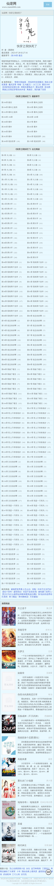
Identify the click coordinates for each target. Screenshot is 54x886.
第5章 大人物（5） (9, 165)
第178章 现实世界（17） (36, 583)
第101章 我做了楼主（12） (37, 394)
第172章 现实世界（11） (36, 569)
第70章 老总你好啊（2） (11, 321)
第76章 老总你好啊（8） (11, 335)
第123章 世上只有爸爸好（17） (39, 447)
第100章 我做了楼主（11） (12, 394)
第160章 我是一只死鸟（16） (38, 540)
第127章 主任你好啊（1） (37, 457)
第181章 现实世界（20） (36, 136)
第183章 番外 (32, 132)
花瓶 (34, 589)
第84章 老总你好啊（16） (12, 355)
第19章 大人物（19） (10, 199)
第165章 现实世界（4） (11, 554)
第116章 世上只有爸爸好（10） (14, 433)
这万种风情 (36, 869)
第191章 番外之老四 (35, 112)
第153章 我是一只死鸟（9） (12, 525)
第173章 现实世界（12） (11, 574)
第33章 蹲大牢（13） (35, 228)
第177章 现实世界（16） (11, 583)
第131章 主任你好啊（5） (37, 467)
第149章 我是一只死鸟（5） (12, 515)
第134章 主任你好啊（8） (12, 476)
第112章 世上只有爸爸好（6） (13, 423)
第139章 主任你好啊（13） (37, 486)
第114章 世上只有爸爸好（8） (13, 428)
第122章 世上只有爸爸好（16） (14, 447)
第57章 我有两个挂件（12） (38, 287)
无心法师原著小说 (17, 869)
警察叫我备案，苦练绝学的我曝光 (29, 82)
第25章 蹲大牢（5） (9, 214)
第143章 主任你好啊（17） (12, 501)
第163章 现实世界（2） (11, 549)
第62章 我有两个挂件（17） (12, 301)
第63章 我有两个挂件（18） (38, 301)
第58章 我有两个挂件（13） (12, 291)
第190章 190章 (7, 117)
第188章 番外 (7, 122)
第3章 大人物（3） (9, 160)
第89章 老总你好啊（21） (37, 364)
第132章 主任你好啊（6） (12, 471)
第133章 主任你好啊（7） (37, 471)
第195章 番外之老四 (35, 102)
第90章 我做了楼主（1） (11, 369)
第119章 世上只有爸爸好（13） (39, 437)
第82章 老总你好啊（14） (12, 350)
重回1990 (46, 85)
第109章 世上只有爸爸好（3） (39, 413)
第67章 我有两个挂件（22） (38, 311)
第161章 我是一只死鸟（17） (13, 544)
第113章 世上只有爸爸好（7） (39, 423)
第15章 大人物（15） (10, 189)
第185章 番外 (32, 127)
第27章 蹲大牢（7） (9, 218)
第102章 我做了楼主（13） (12, 398)
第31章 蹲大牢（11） (35, 223)
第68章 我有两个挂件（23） (12, 316)
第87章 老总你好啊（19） (37, 360)
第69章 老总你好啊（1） (36, 316)
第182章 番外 (7, 136)
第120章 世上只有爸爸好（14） (14, 442)
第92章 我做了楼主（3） (11, 374)
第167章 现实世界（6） (11, 559)
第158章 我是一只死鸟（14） (38, 535)
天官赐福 (34, 597)
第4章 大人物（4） (34, 160)
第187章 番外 (32, 122)
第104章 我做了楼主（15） (12, 403)
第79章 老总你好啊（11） (37, 340)
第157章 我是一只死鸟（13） (13, 535)
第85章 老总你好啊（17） (37, 355)
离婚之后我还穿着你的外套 (13, 90)
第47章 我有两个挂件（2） (37, 262)
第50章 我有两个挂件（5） (12, 272)
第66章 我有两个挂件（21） (12, 311)
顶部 (48, 872)
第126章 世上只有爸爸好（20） (14, 457)
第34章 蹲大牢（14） (10, 233)
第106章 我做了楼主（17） (12, 408)
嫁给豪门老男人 (45, 592)
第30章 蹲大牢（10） (10, 223)
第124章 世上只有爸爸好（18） (14, 452)
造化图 (47, 87)
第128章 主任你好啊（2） (12, 462)
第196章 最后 (16, 55)
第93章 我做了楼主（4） (36, 374)
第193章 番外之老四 (35, 107)
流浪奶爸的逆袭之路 (11, 87)
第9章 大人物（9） (9, 175)
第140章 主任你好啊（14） (37, 491)
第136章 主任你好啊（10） (12, 481)
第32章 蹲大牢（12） (10, 228)
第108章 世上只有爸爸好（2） (13, 413)
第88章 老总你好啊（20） (12, 364)
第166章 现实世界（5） (36, 554)
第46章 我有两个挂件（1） (12, 262)
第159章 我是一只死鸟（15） (13, 540)
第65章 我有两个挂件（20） (38, 306)
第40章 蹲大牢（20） (10, 248)
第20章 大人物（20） (35, 199)
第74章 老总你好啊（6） (11, 330)
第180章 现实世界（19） (11, 141)
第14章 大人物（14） (35, 184)
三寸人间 (16, 874)
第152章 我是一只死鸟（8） (38, 520)
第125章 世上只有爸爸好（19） (39, 452)
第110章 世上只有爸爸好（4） (13, 418)
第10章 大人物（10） (35, 175)
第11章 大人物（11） (10, 180)
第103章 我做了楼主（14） (37, 398)
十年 (19, 871)
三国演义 (46, 869)
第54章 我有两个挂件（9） (12, 282)
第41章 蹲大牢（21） (35, 248)
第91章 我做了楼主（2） (36, 369)
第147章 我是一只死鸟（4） (12, 510)
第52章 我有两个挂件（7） (12, 277)
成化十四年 (7, 592)
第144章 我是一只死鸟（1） (38, 501)
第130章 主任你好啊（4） (12, 467)
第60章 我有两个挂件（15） (12, 296)
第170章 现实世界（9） (36, 564)
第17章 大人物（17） (10, 194)
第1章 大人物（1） (9, 155)
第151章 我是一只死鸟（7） (12, 520)
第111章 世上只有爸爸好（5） (39, 418)
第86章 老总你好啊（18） (12, 360)
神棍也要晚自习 (27, 87)
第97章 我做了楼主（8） (36, 384)
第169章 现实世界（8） (11, 564)
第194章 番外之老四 (9, 107)
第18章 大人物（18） (35, 194)
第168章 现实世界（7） (36, 559)
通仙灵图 (39, 87)
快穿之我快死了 (15, 13)
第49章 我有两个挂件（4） (37, 267)
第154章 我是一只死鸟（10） (38, 525)
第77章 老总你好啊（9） (36, 335)
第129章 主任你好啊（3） (37, 462)
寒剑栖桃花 (23, 597)
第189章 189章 (32, 117)
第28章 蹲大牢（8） (35, 218)
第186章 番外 (7, 127)
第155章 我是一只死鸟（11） (13, 530)
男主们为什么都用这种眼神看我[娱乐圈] (19, 594)
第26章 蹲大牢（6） (35, 214)
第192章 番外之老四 (9, 112)
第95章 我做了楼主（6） (36, 379)
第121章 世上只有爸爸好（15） (39, 442)
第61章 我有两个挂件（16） (38, 296)
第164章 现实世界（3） (36, 549)
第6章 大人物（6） (34, 165)
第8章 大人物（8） (34, 170)
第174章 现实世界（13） (36, 574)
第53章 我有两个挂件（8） (37, 277)
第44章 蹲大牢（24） (10, 257)
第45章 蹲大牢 (32, 257)
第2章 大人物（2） (34, 155)
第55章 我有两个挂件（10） (38, 282)
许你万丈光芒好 (44, 589)
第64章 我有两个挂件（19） (12, 306)
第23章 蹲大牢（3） (9, 209)
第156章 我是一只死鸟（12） (38, 530)
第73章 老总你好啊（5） (36, 325)
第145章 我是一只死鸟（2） (12, 506)
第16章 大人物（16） (35, 189)
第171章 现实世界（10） (11, 569)
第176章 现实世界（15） (36, 579)
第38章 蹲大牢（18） (10, 243)
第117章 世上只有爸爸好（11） (39, 433)
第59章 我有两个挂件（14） (38, 291)
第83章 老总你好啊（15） (37, 350)
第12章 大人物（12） (35, 180)
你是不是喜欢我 (30, 592)
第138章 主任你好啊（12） (12, 486)
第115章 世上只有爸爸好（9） (39, 428)
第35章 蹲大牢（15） (35, 233)
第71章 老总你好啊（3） (36, 321)
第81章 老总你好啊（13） (37, 345)
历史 (48, 4)
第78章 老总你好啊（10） (12, 340)
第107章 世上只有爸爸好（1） (39, 408)
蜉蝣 (19, 85)
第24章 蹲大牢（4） (35, 209)
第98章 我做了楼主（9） (11, 389)
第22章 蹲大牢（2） (35, 204)
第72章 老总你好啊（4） (11, 325)
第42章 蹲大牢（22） (10, 252)
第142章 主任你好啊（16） (37, 496)
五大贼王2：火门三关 (32, 85)
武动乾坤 (7, 874)
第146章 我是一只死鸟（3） (38, 506)
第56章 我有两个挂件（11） (12, 287)
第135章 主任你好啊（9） (37, 476)
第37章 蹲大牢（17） (35, 238)
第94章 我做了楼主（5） (11, 379)
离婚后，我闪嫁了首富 (36, 90)
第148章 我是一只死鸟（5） (38, 510)
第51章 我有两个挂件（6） (37, 272)
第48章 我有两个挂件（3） (12, 267)
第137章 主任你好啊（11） (37, 481)
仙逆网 (4, 13)
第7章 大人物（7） (9, 170)
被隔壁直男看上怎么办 (20, 589)
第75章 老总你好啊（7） (36, 330)
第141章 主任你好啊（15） (12, 496)
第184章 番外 (7, 132)
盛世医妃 (17, 592)
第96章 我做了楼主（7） (11, 384)
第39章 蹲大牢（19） (35, 243)
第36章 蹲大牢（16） (10, 238)
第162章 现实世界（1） (36, 544)
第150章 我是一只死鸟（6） (38, 515)
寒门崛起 (13, 597)
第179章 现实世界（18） (36, 141)
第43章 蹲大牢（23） (35, 252)
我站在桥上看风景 (29, 871)
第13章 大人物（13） (10, 184)
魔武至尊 (12, 85)
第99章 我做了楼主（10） (37, 389)
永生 (28, 869)
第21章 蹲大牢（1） (9, 204)
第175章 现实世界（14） (11, 579)
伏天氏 (24, 874)
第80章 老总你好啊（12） (12, 345)
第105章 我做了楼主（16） (37, 403)
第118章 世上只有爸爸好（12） (14, 437)
